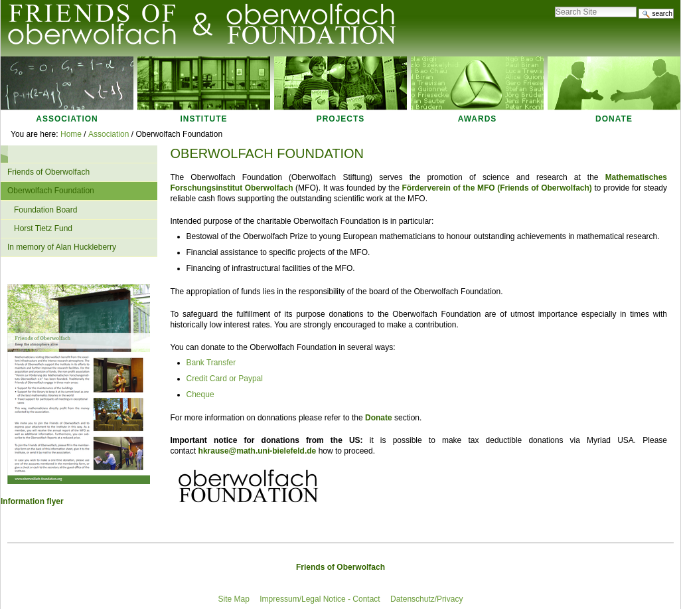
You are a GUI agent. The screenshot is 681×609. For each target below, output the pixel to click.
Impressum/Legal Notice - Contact (320, 599)
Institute (204, 119)
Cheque (200, 394)
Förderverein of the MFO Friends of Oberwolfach (495, 188)
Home (71, 134)
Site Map (234, 599)
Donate (614, 119)
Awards (477, 119)
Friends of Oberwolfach (340, 567)
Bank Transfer (211, 362)
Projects (341, 119)
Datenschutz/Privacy (426, 599)
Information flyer (32, 501)
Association (67, 119)
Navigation (7, 154)
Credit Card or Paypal (225, 378)
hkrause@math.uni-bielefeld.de (257, 451)
